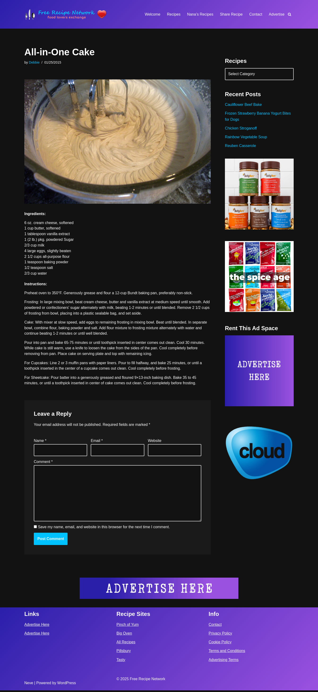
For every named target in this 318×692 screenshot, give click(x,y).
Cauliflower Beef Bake (243, 105)
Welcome (151, 14)
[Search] (289, 14)
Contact (255, 14)
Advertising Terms (224, 661)
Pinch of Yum (127, 626)
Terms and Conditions (227, 652)
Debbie (34, 62)
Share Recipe (230, 14)
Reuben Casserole (240, 147)
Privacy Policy (220, 635)
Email (97, 442)
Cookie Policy (220, 644)
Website (155, 442)
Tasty (120, 661)
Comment (43, 463)
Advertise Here (36, 626)
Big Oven (124, 635)
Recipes (173, 14)
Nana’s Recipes (199, 14)
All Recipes (125, 644)
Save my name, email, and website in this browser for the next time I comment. (104, 529)
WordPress (66, 685)
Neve (28, 685)
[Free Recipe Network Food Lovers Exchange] (65, 14)
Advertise (276, 14)
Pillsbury (123, 652)
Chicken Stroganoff (241, 129)
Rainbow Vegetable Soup (246, 138)
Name (40, 442)
